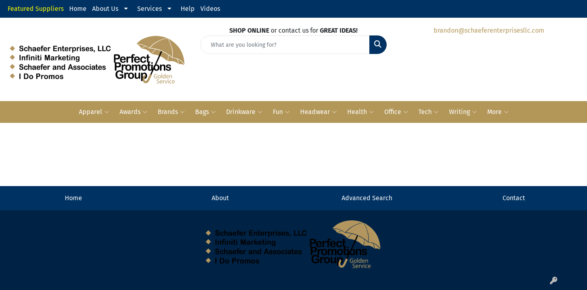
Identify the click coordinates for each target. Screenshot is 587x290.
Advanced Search (367, 198)
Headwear (318, 112)
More (498, 112)
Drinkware (244, 112)
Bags (205, 112)
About (220, 198)
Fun (281, 112)
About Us (105, 8)
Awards (133, 112)
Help (188, 8)
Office (396, 112)
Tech (428, 112)
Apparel (94, 112)
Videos (210, 8)
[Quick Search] (284, 44)
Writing (463, 112)
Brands (171, 112)
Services (149, 8)
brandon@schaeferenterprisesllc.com (489, 30)
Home (78, 8)
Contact (514, 198)
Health (360, 112)
